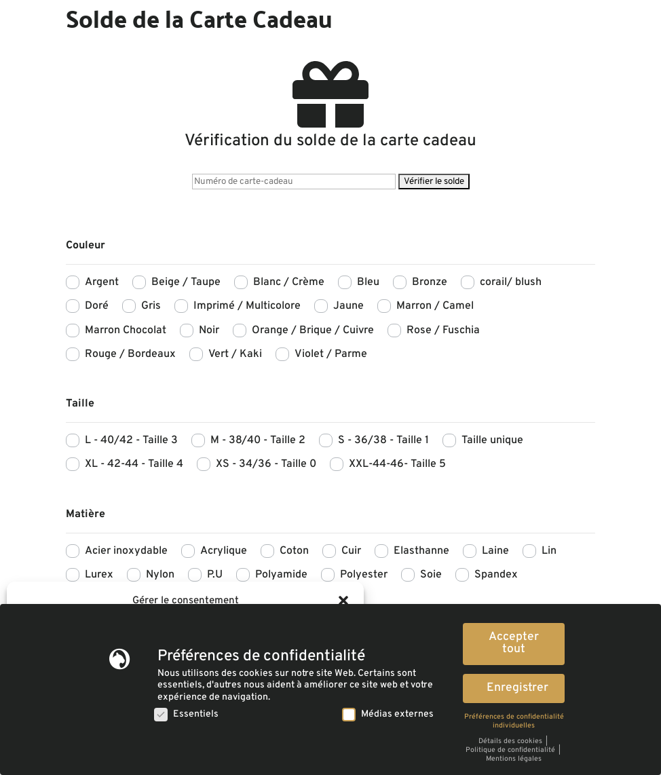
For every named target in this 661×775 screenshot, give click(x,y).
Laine (495, 551)
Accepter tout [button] (514, 642)
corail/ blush (511, 282)
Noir (209, 330)
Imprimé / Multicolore (247, 306)
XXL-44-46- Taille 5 (397, 464)
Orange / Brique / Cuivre (313, 330)
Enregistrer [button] (517, 686)
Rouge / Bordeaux (130, 354)
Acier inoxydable (126, 551)
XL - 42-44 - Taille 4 (134, 464)
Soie (431, 575)
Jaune (348, 306)
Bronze (429, 282)
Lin (549, 551)
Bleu (368, 282)
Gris (151, 306)
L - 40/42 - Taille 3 (131, 440)
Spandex (496, 575)
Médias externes (388, 713)
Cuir (351, 551)
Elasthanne (421, 551)
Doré (97, 306)
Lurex (99, 575)
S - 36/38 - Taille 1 (383, 440)
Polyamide (281, 575)
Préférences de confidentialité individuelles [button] (514, 720)
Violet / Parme (331, 354)
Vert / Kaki (235, 354)
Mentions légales (514, 757)
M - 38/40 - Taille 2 (257, 440)
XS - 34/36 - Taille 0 (266, 464)
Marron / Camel (435, 306)
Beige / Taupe (186, 282)
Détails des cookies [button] (511, 740)
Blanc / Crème (288, 282)
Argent (102, 282)
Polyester (364, 575)
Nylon (160, 575)
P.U (215, 575)
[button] (343, 600)
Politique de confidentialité (511, 748)
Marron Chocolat (125, 330)
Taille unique (492, 440)
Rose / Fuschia (443, 330)
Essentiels (186, 713)
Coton (294, 551)
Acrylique (223, 551)
